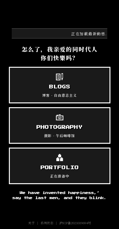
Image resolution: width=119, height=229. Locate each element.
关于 (31, 222)
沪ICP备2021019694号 (75, 222)
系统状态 (47, 222)
